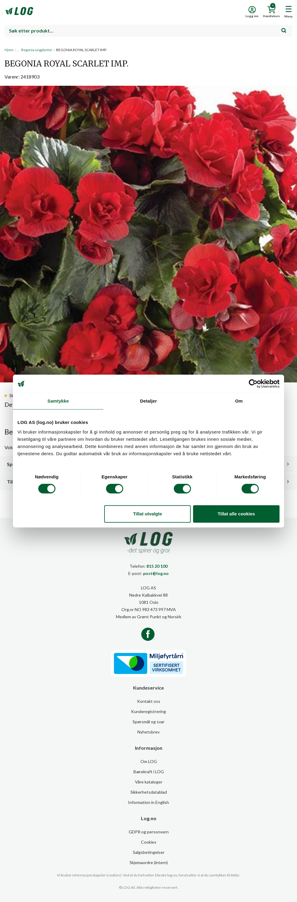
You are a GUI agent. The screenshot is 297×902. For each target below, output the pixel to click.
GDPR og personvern (149, 831)
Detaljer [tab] (148, 400)
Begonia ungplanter (36, 50)
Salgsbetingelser (148, 852)
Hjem (9, 50)
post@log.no (156, 573)
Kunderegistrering (148, 711)
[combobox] (148, 31)
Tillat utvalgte (147, 513)
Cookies (148, 842)
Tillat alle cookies (236, 513)
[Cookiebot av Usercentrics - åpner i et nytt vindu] (253, 383)
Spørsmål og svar (148, 721)
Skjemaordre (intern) (149, 862)
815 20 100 (156, 566)
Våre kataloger (148, 781)
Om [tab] (238, 400)
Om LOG (148, 761)
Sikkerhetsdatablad (148, 792)
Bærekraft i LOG (148, 771)
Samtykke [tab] (58, 400)
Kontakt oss (148, 701)
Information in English (148, 802)
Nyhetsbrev (148, 731)
